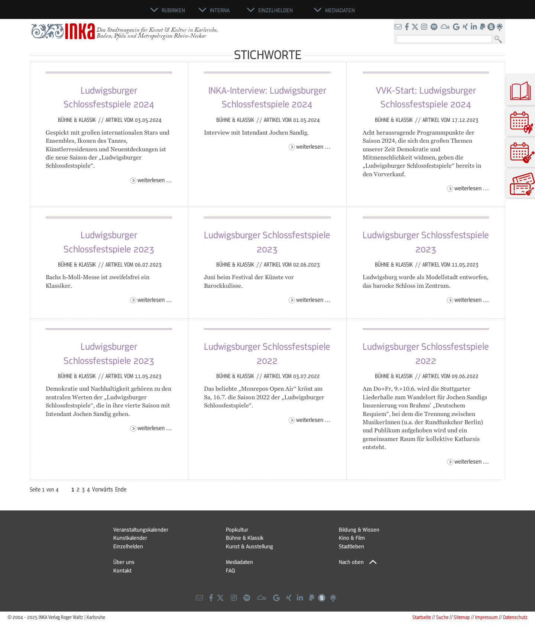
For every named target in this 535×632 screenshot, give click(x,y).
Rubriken (173, 10)
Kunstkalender (130, 537)
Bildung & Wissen (359, 529)
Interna (220, 10)
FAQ (230, 570)
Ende (121, 489)
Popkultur (237, 529)
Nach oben (351, 561)
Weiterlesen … (154, 179)
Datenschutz (515, 617)
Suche (442, 617)
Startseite (421, 617)
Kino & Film (352, 537)
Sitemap (462, 617)
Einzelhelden (128, 546)
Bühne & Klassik (77, 119)
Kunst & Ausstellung (249, 546)
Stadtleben (351, 546)
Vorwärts (102, 489)
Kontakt (122, 570)
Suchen (500, 39)
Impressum (486, 617)
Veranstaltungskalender (140, 529)
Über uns (123, 561)
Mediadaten (239, 561)
